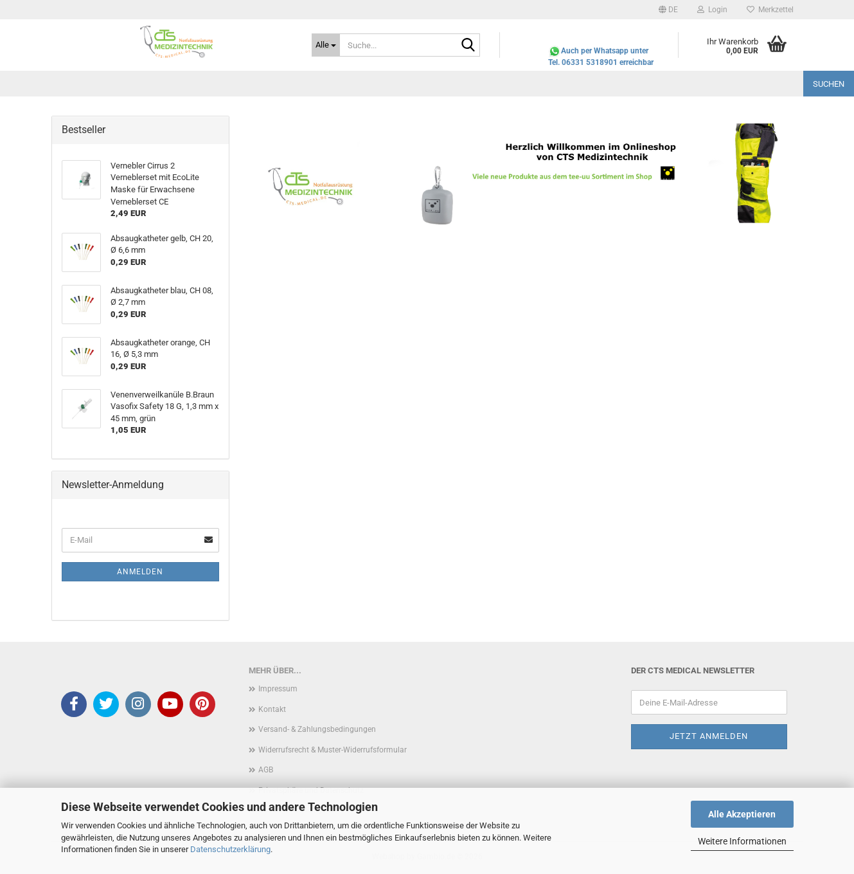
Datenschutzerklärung (230, 849)
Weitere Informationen (742, 841)
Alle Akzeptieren (742, 814)
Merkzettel (770, 9)
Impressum (278, 688)
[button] (668, 9)
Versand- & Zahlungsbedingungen (317, 729)
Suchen (828, 84)
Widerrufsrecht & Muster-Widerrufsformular (332, 749)
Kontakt (272, 709)
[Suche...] (326, 45)
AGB (265, 769)
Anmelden (140, 571)
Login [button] (712, 9)
